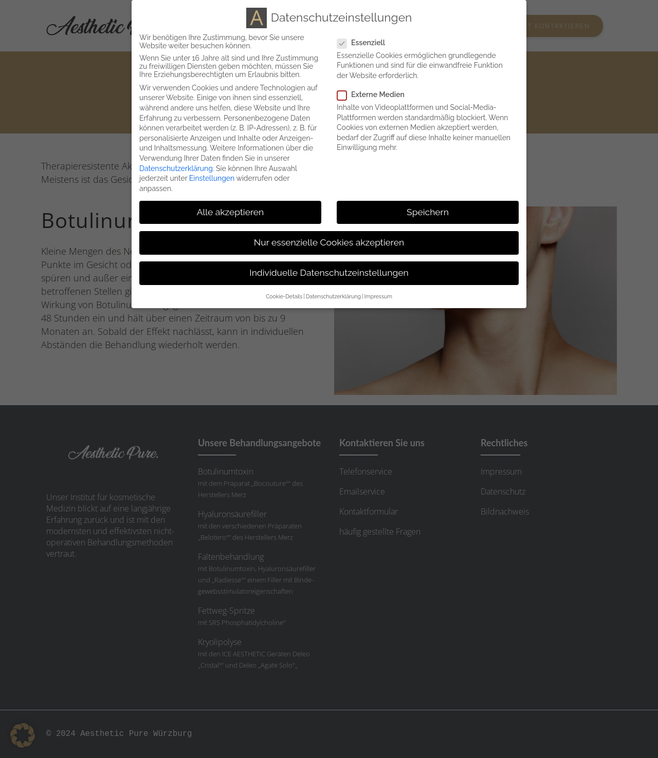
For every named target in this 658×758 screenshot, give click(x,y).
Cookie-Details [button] (284, 296)
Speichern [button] (428, 212)
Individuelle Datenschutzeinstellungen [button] (328, 273)
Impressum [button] (378, 296)
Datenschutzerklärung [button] (333, 296)
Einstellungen (211, 178)
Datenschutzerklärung (176, 168)
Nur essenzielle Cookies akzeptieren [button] (329, 242)
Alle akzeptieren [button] (230, 212)
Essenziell (365, 43)
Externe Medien (375, 94)
